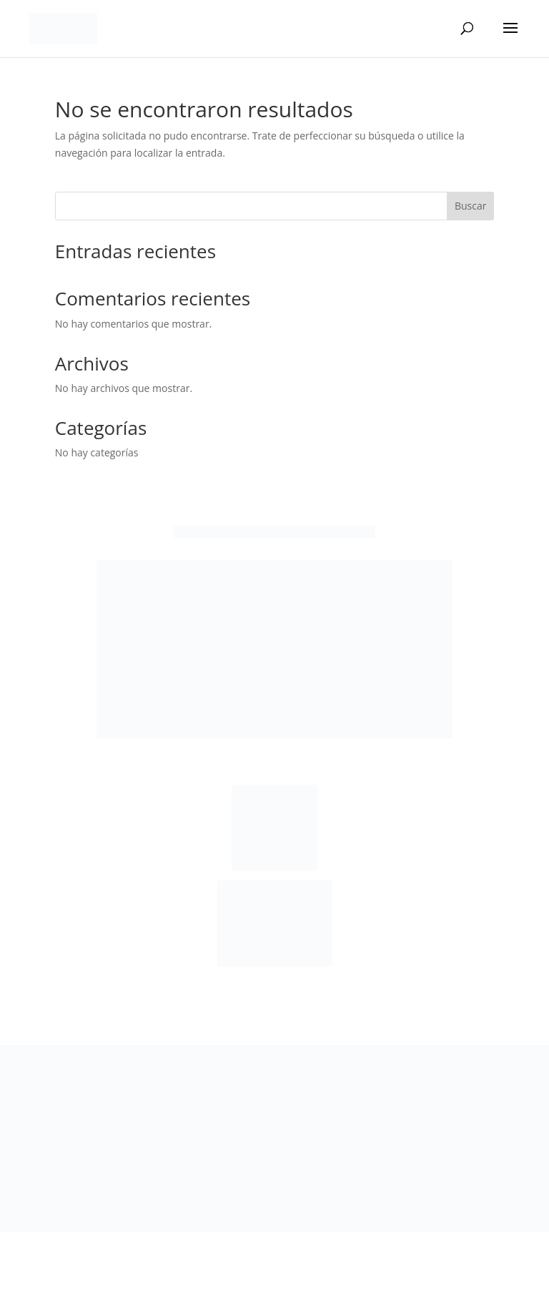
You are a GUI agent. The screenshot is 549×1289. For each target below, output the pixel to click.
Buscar (471, 205)
